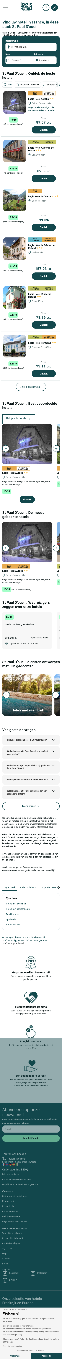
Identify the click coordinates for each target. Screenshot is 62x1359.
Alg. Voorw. (7, 1248)
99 (44, 220)
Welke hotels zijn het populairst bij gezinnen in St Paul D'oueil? (28, 767)
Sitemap (6, 1258)
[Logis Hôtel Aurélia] (14, 102)
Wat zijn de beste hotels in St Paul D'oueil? (27, 779)
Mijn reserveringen (10, 1174)
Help (4, 1253)
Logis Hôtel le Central (43, 196)
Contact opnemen (10, 1211)
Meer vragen (31, 806)
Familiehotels (12, 914)
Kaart (8, 84)
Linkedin (9, 1280)
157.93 (43, 269)
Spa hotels (11, 919)
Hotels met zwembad (16, 904)
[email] (31, 1129)
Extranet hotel (8, 1201)
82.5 (43, 171)
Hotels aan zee (13, 924)
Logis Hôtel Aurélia (41, 99)
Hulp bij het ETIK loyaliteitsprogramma (20, 1184)
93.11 (43, 366)
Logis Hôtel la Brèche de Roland (41, 247)
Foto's (5, 1263)
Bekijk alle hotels (30, 386)
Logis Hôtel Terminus (42, 342)
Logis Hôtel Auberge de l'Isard (41, 149)
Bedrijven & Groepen (11, 1216)
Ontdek (44, 129)
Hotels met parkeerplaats (18, 909)
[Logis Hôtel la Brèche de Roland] (14, 248)
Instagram (38, 1273)
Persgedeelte (8, 1206)
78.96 (43, 317)
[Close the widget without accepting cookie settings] (15, 1309)
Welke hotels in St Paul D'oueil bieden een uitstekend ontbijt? (27, 792)
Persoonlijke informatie (13, 1238)
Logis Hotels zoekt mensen (14, 1221)
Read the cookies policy (12, 1346)
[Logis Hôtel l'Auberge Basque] (14, 297)
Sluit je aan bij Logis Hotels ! (15, 1196)
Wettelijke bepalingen (12, 1233)
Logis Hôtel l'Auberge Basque (39, 295)
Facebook (10, 1273)
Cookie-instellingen (11, 1243)
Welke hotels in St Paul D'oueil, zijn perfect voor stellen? (27, 752)
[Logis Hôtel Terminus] (14, 346)
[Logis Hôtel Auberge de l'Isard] (14, 151)
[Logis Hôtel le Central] (14, 200)
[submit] (31, 1138)
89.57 (43, 122)
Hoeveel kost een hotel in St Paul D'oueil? (27, 740)
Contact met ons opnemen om (16, 1179)
